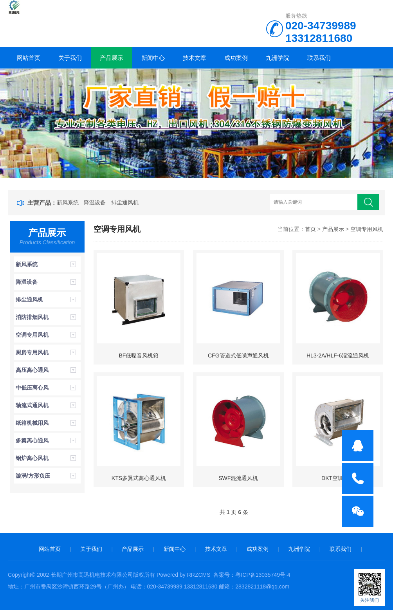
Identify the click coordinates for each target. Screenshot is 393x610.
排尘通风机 (125, 202)
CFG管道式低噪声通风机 (238, 355)
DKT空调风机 (337, 478)
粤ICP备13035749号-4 (262, 575)
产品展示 (111, 57)
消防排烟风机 (32, 317)
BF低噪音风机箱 (139, 355)
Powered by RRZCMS (183, 575)
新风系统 (68, 202)
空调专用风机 (32, 335)
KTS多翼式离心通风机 (139, 478)
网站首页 (28, 57)
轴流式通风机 (32, 405)
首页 (310, 229)
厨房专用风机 (32, 352)
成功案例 (236, 57)
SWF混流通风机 (238, 478)
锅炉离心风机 (32, 458)
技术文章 (194, 57)
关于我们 (70, 57)
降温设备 (95, 202)
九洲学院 (277, 57)
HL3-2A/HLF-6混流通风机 (337, 355)
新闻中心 (153, 57)
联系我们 (319, 57)
